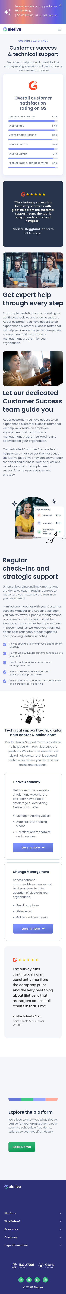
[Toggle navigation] (59, 29)
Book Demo (22, 1147)
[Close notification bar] (60, 5)
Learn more (33, 847)
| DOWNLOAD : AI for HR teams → (36, 17)
